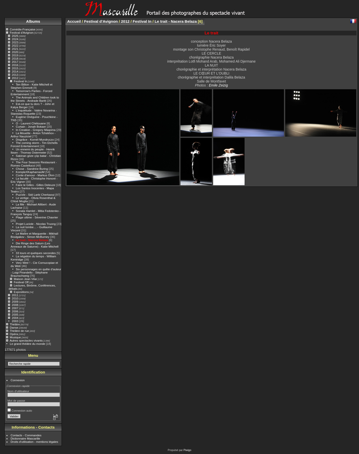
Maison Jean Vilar (25, 278)
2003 (15, 321)
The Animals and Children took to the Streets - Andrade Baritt (35, 99)
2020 (15, 52)
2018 (15, 58)
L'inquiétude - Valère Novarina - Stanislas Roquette (34, 112)
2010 (15, 298)
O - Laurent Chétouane (31, 123)
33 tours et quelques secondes (36, 253)
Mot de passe (16, 400)
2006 (15, 311)
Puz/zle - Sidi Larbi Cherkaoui (35, 194)
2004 (15, 317)
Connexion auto (19, 410)
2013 (15, 74)
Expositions (21, 291)
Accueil (74, 21)
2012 (15, 78)
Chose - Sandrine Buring (32, 168)
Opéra (14, 334)
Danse (14, 327)
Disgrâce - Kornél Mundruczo (35, 139)
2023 (15, 42)
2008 (15, 304)
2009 (15, 301)
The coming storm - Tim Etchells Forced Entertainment (34, 144)
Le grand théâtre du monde (27, 343)
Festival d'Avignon (21, 32)
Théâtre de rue (19, 330)
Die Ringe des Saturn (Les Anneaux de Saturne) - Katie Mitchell (35, 245)
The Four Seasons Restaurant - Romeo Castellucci (34, 164)
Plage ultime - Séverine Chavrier (37, 217)
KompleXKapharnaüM (30, 172)
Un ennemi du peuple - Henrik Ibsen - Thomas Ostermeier (33, 151)
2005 (15, 314)
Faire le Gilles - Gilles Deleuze (35, 184)
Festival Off (21, 282)
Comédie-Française (22, 29)
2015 (15, 68)
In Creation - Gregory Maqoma (36, 129)
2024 (15, 39)
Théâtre (15, 324)
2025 (15, 35)
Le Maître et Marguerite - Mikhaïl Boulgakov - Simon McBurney (34, 235)
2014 (15, 71)
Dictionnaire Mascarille (25, 438)
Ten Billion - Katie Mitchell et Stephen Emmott (31, 86)
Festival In (20, 81)
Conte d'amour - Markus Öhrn (35, 175)
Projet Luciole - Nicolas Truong (36, 223)
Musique (15, 337)
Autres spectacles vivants (26, 340)
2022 (15, 45)
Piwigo (187, 450)
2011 (15, 295)
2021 (15, 48)
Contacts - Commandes (26, 435)
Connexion (18, 380)
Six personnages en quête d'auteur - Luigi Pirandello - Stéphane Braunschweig (36, 272)
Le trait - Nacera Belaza (32, 240)
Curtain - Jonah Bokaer (31, 126)
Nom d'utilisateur (18, 391)
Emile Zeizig (218, 85)
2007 (15, 308)
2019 (15, 55)
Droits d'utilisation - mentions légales (34, 441)
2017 (15, 61)
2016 (15, 65)
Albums (33, 21)
